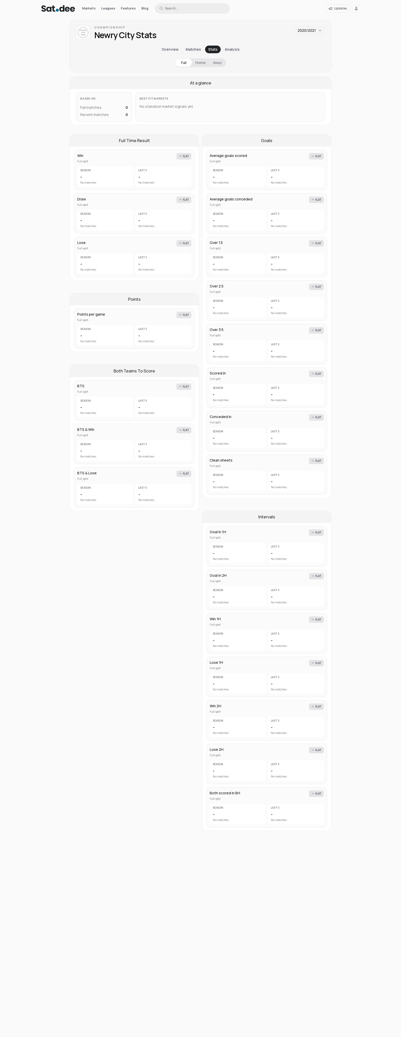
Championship (110, 27)
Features (128, 8)
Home (200, 62)
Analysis (232, 49)
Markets (89, 8)
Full (183, 62)
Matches (193, 49)
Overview (170, 49)
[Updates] (337, 8)
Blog (144, 8)
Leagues (108, 8)
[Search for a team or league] (192, 8)
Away (217, 62)
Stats (213, 49)
